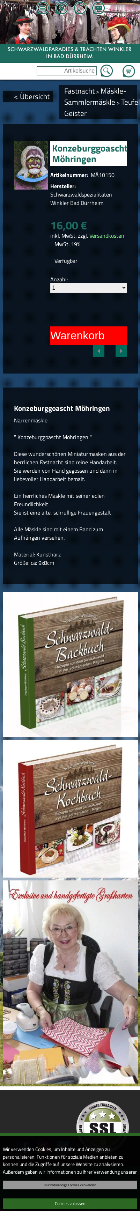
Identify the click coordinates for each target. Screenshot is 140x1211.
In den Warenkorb (60, 335)
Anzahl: (59, 279)
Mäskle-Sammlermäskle (95, 96)
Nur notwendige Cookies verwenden (70, 1185)
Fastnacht (79, 90)
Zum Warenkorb (128, 67)
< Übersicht (32, 96)
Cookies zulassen (70, 1203)
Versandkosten (106, 235)
